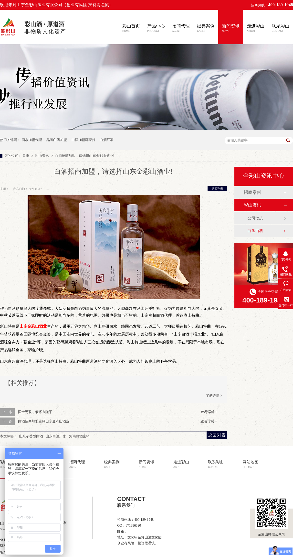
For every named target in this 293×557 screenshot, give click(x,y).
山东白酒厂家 (56, 436)
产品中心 (156, 27)
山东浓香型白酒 (31, 436)
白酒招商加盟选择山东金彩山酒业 (43, 421)
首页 (26, 156)
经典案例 (206, 27)
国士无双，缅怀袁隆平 (35, 412)
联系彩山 (280, 27)
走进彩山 (255, 27)
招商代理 (181, 27)
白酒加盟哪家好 (83, 140)
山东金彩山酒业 (33, 326)
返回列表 (217, 188)
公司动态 (255, 218)
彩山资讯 (42, 156)
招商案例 (252, 192)
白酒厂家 (107, 140)
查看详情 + (208, 412)
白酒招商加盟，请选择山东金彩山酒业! (84, 156)
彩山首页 (131, 27)
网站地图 (250, 464)
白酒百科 (255, 231)
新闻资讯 (231, 27)
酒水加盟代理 (31, 140)
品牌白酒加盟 (56, 140)
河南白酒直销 (79, 436)
